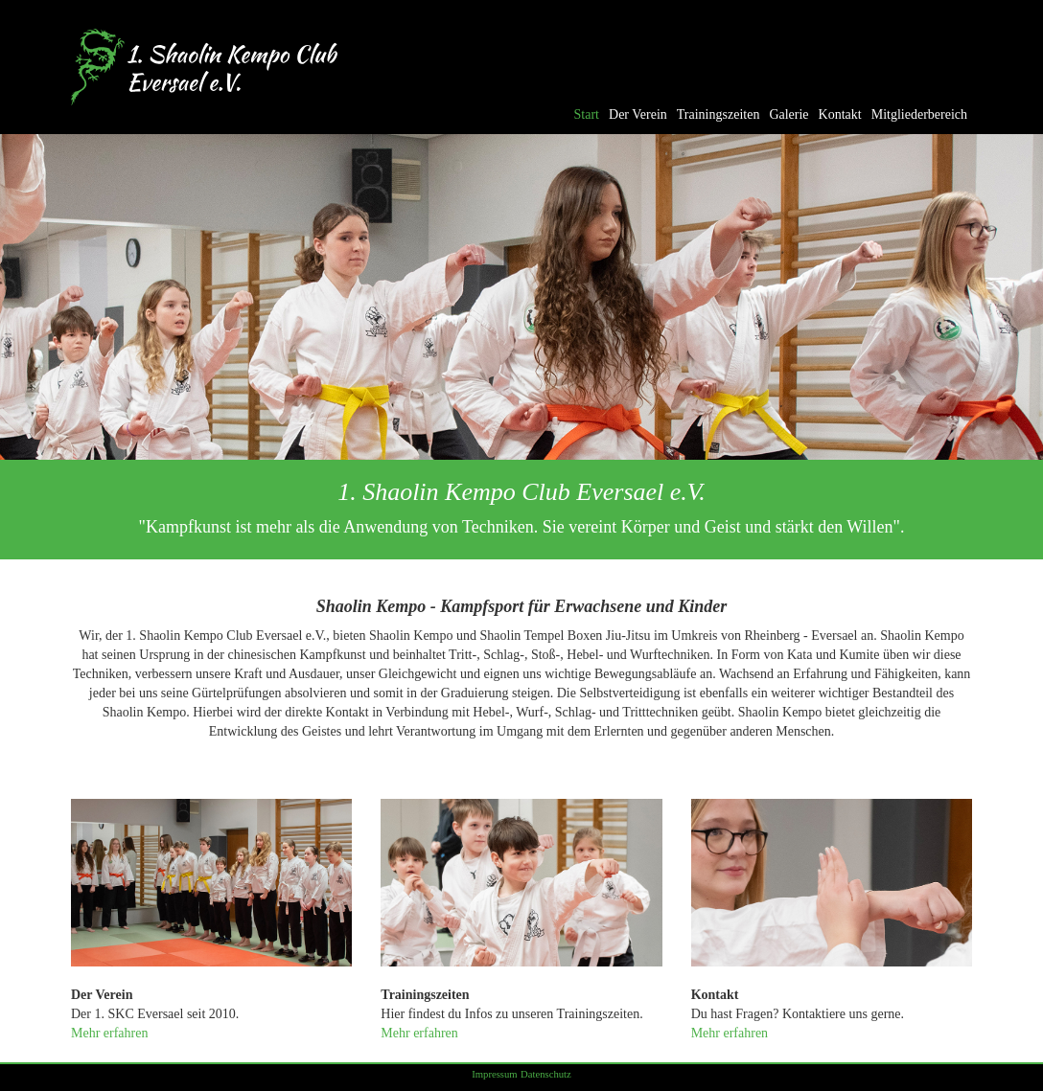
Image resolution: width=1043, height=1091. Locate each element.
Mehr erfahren (109, 1033)
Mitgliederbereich (919, 114)
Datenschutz (546, 1074)
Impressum (494, 1074)
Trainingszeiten (718, 114)
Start (586, 114)
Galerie (788, 114)
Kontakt (840, 114)
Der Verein (638, 114)
